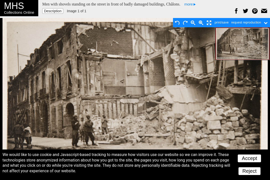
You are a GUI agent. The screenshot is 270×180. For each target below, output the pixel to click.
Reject (249, 171)
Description (53, 11)
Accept (249, 158)
